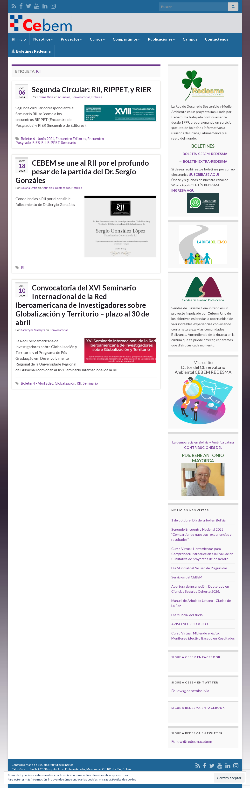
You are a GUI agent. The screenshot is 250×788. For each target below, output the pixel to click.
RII (43, 143)
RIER (36, 143)
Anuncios (64, 97)
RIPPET (53, 143)
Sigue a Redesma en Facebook (198, 708)
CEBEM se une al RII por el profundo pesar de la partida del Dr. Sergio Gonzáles (82, 171)
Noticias (96, 97)
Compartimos (126, 39)
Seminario (68, 143)
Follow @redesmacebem (191, 741)
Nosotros (43, 39)
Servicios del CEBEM (186, 577)
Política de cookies (124, 779)
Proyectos (71, 39)
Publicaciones (161, 39)
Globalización (65, 383)
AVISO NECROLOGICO (189, 624)
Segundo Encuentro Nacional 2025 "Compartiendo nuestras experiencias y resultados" (201, 534)
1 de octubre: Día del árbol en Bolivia (198, 520)
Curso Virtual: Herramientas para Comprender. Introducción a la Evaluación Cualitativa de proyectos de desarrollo (202, 554)
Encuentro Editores (71, 139)
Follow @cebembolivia (190, 690)
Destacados (62, 188)
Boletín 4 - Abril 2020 (37, 383)
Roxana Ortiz (45, 97)
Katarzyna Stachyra (33, 330)
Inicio (19, 39)
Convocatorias (80, 97)
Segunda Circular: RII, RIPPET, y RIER (91, 89)
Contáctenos (216, 39)
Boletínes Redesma (31, 51)
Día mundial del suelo (187, 615)
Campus (190, 39)
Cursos (97, 39)
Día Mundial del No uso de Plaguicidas (199, 568)
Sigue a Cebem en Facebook (195, 657)
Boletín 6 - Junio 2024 (37, 139)
